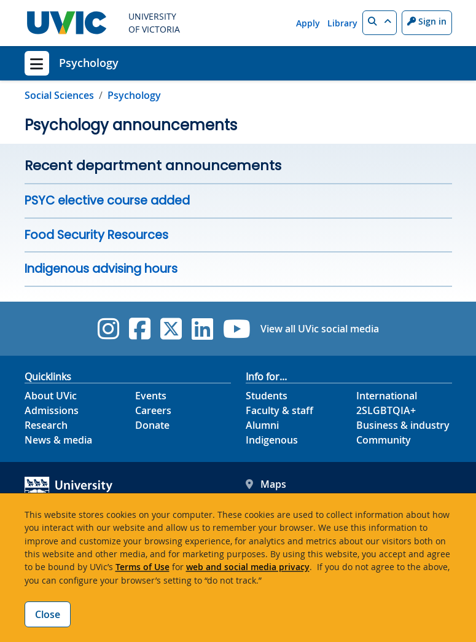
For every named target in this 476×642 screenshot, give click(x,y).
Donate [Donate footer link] (152, 425)
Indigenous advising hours (101, 268)
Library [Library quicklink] (342, 23)
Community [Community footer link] (383, 440)
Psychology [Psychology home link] (89, 62)
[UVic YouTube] (237, 328)
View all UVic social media (319, 328)
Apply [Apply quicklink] (308, 23)
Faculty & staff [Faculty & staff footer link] (279, 410)
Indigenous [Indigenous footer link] (272, 440)
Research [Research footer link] (46, 425)
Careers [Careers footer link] (153, 410)
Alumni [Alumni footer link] (262, 425)
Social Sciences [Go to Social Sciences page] (59, 95)
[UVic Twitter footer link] (171, 328)
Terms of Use (142, 567)
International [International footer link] (386, 395)
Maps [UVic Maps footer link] (266, 484)
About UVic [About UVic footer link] (51, 395)
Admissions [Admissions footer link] (52, 410)
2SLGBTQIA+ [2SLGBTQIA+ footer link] (386, 410)
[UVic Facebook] (139, 328)
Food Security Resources (96, 235)
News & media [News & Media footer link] (58, 440)
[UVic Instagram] (108, 328)
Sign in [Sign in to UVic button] (427, 21)
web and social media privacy (248, 567)
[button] (379, 22)
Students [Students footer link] (266, 395)
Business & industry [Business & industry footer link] (403, 425)
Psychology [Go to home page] (134, 95)
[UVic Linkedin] (202, 328)
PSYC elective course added (107, 200)
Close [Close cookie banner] (47, 614)
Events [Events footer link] (150, 395)
